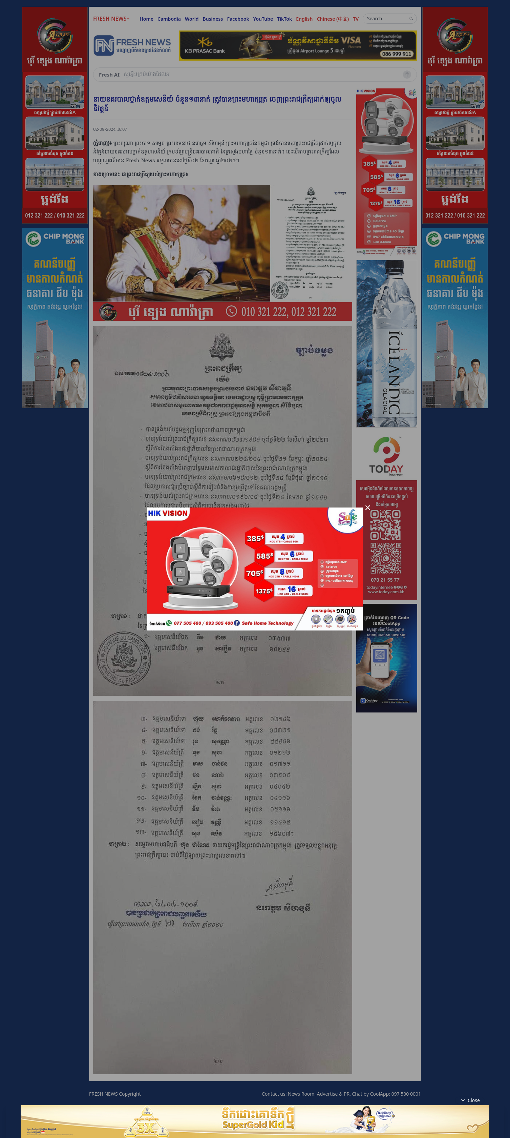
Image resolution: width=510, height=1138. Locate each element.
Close (470, 1100)
